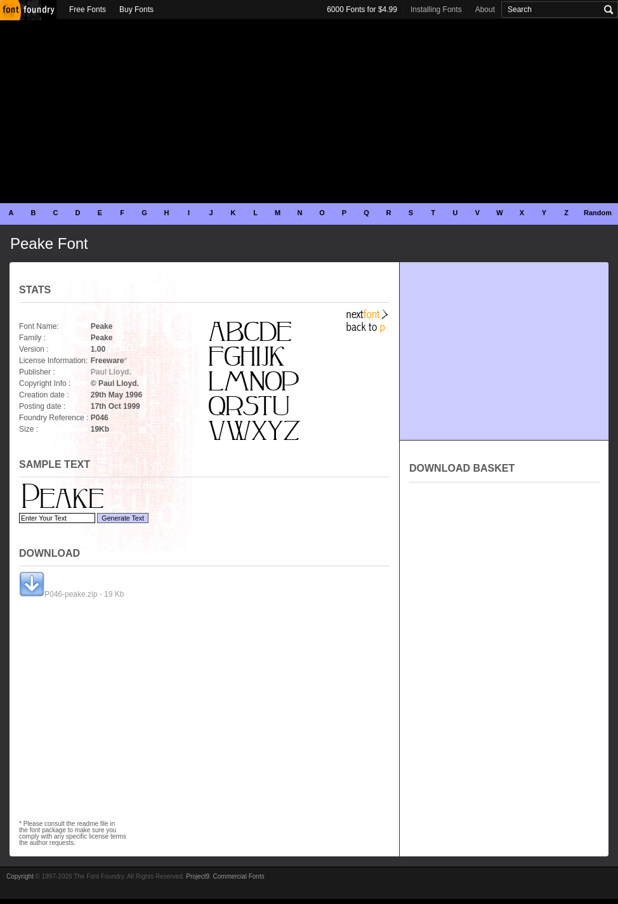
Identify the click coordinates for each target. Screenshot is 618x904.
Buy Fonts (136, 9)
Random (598, 212)
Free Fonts (87, 9)
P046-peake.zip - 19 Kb (71, 594)
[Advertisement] (309, 111)
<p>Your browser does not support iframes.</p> (504, 624)
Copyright (20, 876)
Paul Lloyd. (111, 372)
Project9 (197, 876)
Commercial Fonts (239, 876)
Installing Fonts (436, 9)
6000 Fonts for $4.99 (362, 9)
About (485, 9)
